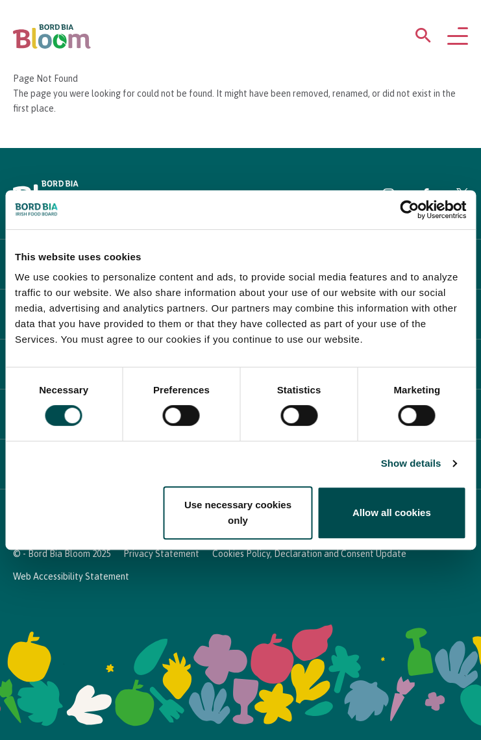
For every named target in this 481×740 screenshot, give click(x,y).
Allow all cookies (391, 512)
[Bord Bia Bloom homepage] (52, 36)
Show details (411, 463)
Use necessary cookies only (237, 512)
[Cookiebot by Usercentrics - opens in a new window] (409, 209)
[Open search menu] (423, 38)
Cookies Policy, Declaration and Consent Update (309, 554)
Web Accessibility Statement (71, 576)
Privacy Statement (161, 554)
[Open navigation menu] (457, 37)
